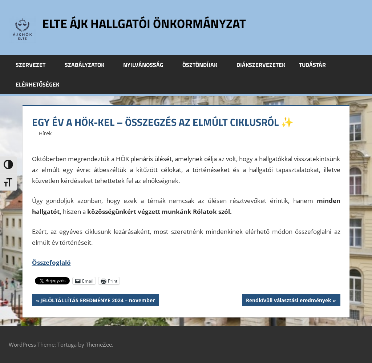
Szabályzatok (88, 64)
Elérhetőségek (37, 84)
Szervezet (34, 64)
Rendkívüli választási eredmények (288, 301)
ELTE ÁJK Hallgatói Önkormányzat (150, 23)
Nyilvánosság (147, 64)
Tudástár (316, 64)
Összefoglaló (51, 262)
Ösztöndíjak (203, 64)
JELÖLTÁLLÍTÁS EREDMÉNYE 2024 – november (97, 301)
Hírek (45, 133)
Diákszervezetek (260, 64)
